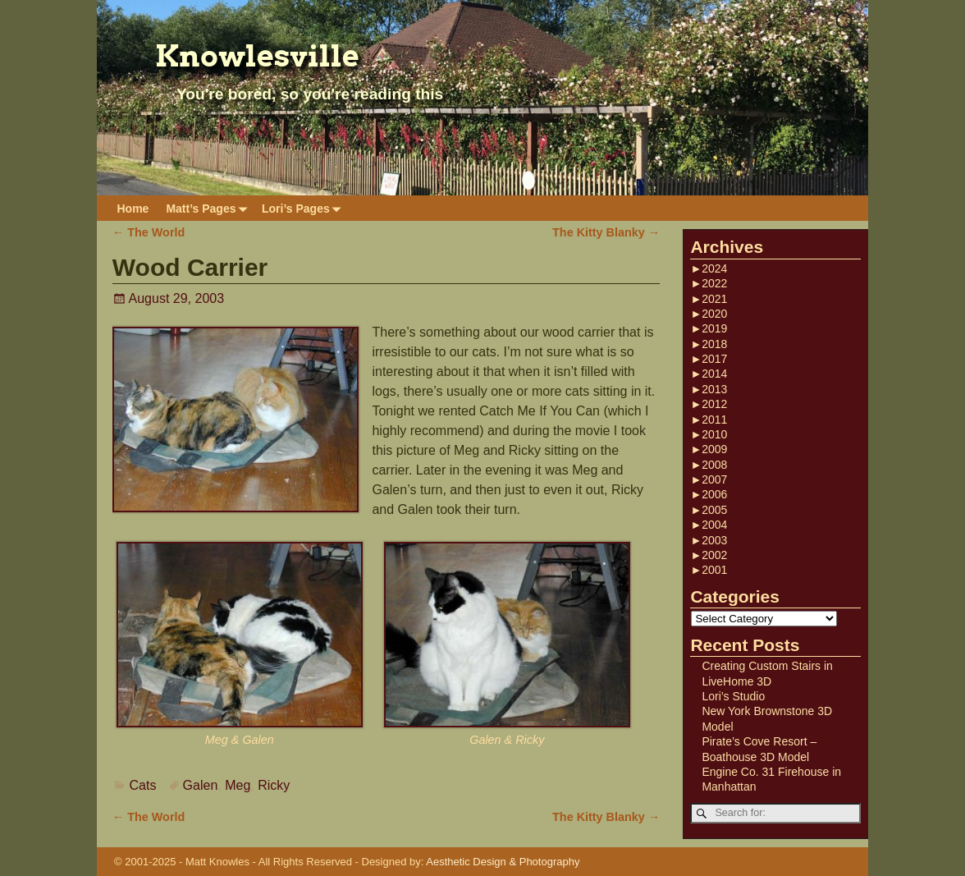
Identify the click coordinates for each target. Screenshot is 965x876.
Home (133, 208)
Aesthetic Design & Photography (502, 861)
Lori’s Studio (733, 696)
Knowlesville (257, 56)
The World (148, 232)
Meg (237, 785)
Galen (200, 785)
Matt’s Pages (209, 208)
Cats (143, 785)
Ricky (274, 785)
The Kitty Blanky (606, 232)
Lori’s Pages (304, 208)
